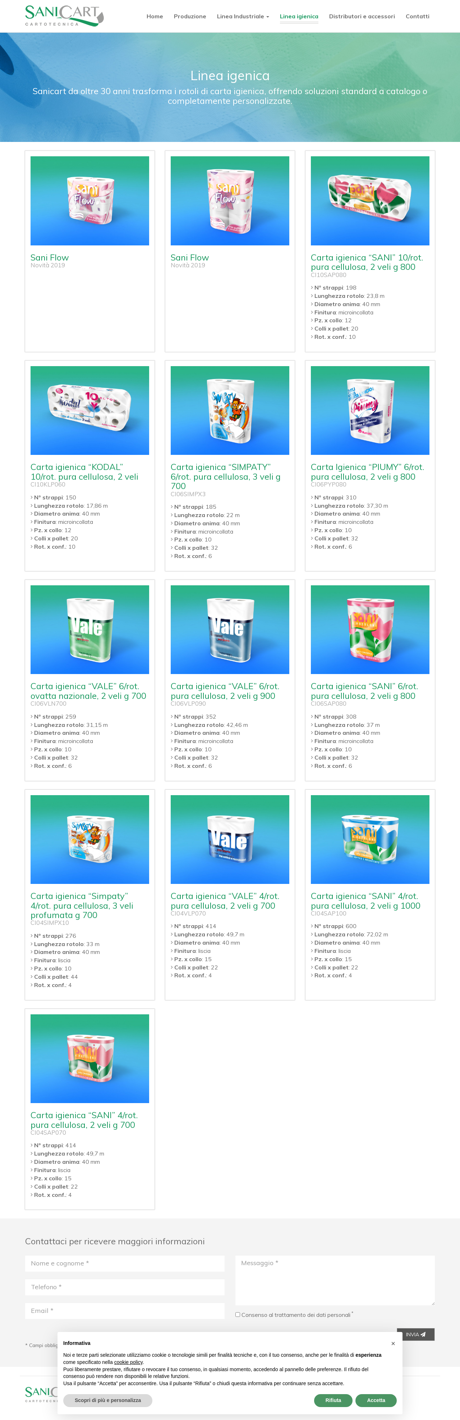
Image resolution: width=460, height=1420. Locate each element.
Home (155, 16)
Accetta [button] (376, 1400)
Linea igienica (299, 16)
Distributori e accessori (362, 16)
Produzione (190, 16)
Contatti (417, 16)
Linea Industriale (243, 16)
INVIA (416, 1334)
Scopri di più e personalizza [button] (108, 1400)
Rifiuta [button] (333, 1400)
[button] (393, 1343)
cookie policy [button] (128, 1362)
